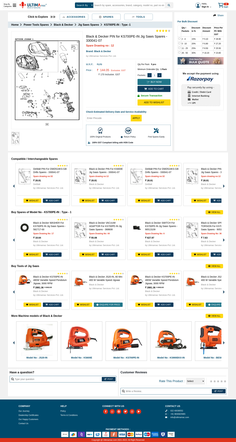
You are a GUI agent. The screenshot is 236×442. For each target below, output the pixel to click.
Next (223, 184)
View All (214, 212)
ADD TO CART (154, 89)
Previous (13, 184)
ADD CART (52, 200)
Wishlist (32, 200)
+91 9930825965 (177, 414)
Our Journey (24, 411)
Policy (63, 411)
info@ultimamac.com (179, 417)
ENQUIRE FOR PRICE (108, 305)
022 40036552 (176, 411)
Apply (136, 118)
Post (108, 379)
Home (15, 24)
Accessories (74, 17)
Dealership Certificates (29, 415)
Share (220, 15)
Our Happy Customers (28, 419)
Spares (106, 17)
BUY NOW (154, 82)
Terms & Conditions (69, 415)
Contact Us (23, 423)
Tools (138, 17)
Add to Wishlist (154, 102)
